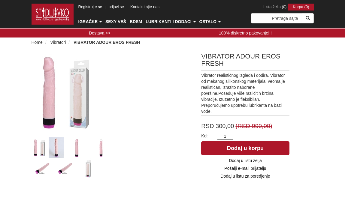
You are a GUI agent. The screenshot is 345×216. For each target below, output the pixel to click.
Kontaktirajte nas (144, 6)
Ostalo (210, 21)
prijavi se (116, 6)
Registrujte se (90, 6)
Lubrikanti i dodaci (170, 21)
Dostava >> (99, 33)
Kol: (204, 136)
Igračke (90, 21)
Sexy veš (115, 21)
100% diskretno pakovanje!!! (245, 33)
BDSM (136, 21)
